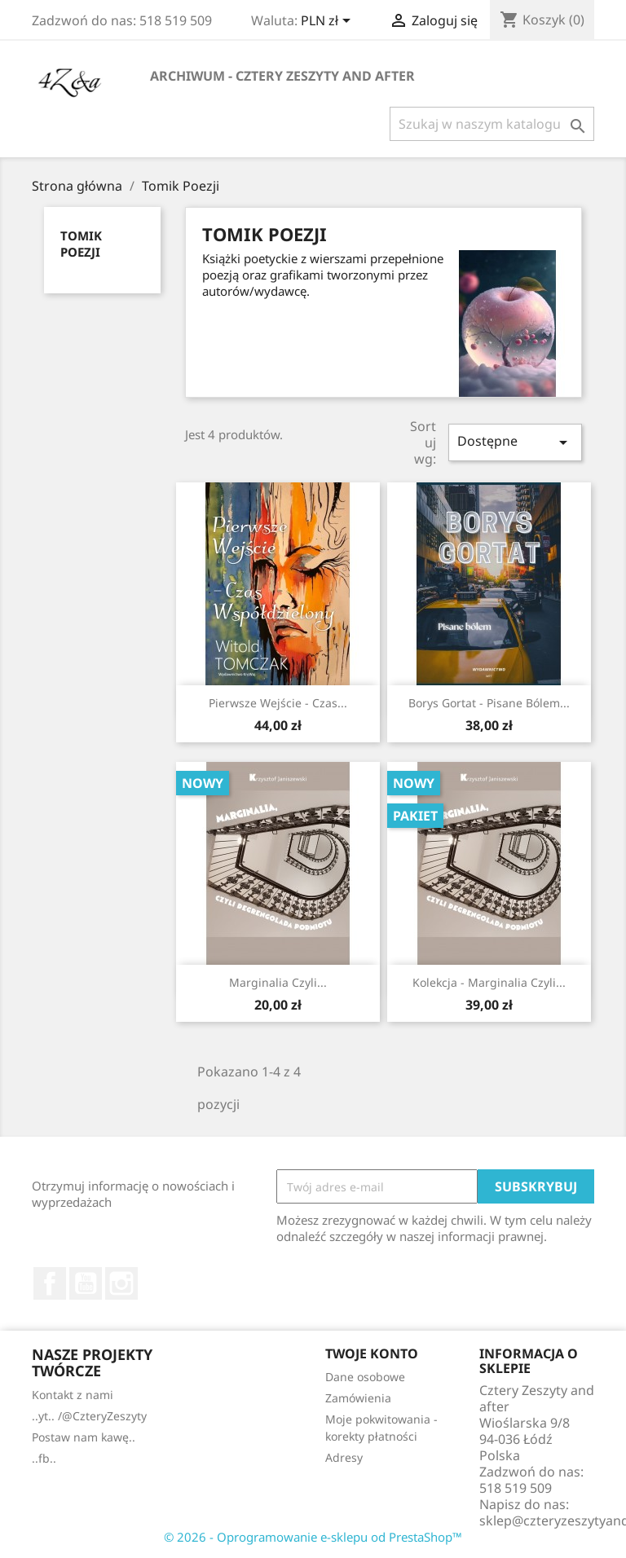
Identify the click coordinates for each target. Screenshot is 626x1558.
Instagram (121, 1283)
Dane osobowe (365, 1376)
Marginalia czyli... (278, 982)
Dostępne (515, 442)
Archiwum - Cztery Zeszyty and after (282, 76)
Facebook (49, 1283)
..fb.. (44, 1458)
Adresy (344, 1457)
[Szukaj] (492, 124)
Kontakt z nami (72, 1394)
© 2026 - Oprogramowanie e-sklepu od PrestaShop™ (313, 1537)
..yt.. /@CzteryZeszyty (89, 1416)
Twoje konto (371, 1353)
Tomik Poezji (81, 243)
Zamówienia (358, 1398)
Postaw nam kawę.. (83, 1437)
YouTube (85, 1283)
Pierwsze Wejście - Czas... (278, 703)
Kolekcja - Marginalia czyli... (489, 982)
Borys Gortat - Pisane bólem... (489, 703)
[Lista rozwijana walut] (328, 22)
